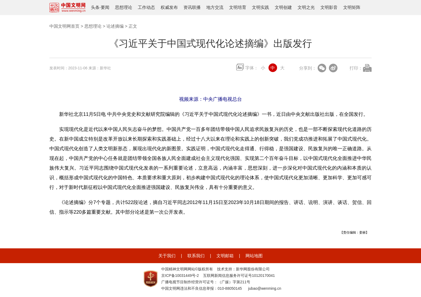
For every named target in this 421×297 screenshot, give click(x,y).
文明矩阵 (351, 7)
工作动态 (146, 7)
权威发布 (169, 7)
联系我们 (196, 255)
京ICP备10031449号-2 (180, 275)
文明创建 (283, 7)
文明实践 (260, 7)
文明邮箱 (225, 255)
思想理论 (123, 7)
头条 (95, 7)
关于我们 (167, 255)
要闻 (105, 7)
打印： (356, 68)
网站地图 (254, 255)
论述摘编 (115, 26)
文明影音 (328, 7)
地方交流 (214, 7)
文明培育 (237, 7)
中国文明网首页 (64, 26)
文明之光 (306, 7)
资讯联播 (192, 7)
